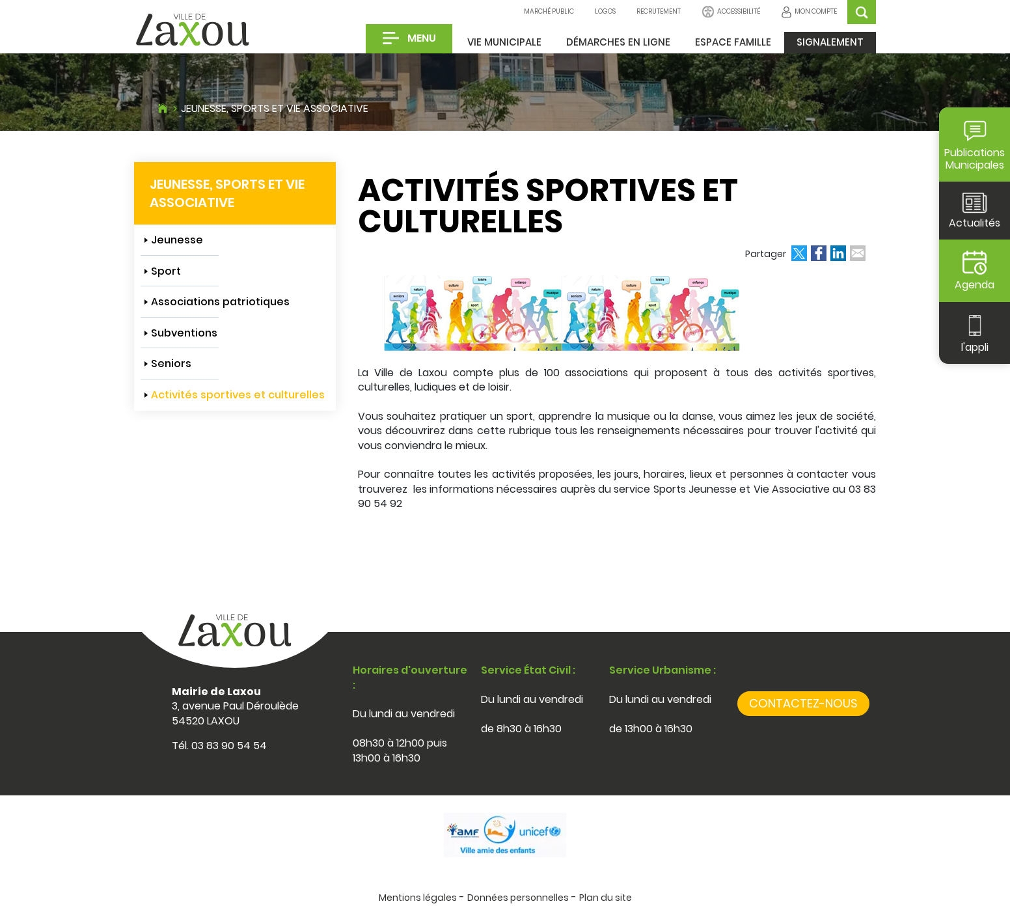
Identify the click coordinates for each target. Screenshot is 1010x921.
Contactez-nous (803, 703)
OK (861, 12)
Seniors (171, 363)
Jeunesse (177, 239)
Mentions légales (418, 897)
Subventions (184, 332)
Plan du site (605, 897)
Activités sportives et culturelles (238, 394)
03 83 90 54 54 (229, 745)
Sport (166, 271)
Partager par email (858, 253)
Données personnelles (518, 897)
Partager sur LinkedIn (838, 253)
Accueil (162, 106)
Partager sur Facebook (818, 253)
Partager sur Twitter (799, 253)
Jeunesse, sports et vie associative (274, 108)
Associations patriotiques (220, 301)
